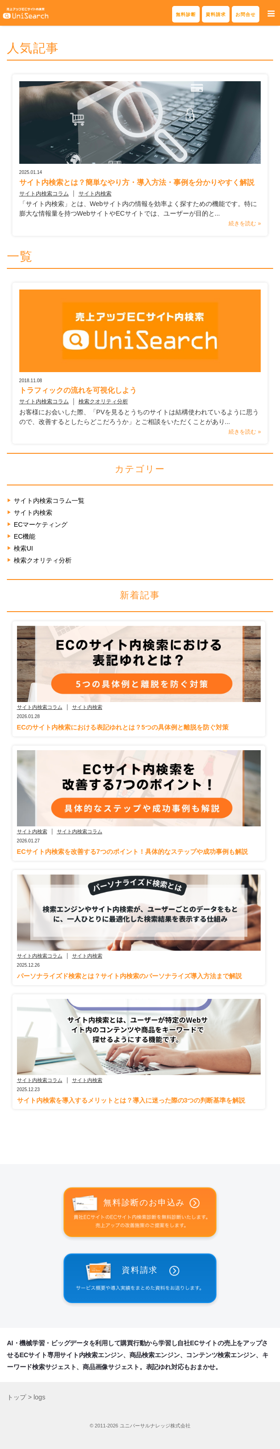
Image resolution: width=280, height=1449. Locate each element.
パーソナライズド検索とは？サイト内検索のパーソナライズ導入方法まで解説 (129, 976)
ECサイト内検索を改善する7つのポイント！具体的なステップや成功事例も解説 (132, 851)
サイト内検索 (95, 193)
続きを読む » (245, 223)
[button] (271, 14)
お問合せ (245, 14)
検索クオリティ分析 (103, 401)
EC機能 (24, 536)
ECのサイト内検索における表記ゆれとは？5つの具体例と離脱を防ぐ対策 (123, 727)
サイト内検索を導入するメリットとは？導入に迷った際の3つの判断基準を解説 (131, 1100)
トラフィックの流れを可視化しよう (78, 390)
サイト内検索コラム (44, 193)
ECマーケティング (40, 524)
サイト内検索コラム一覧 (49, 500)
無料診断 (186, 14)
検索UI (23, 548)
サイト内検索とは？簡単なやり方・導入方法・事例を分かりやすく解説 (136, 182)
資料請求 (216, 14)
